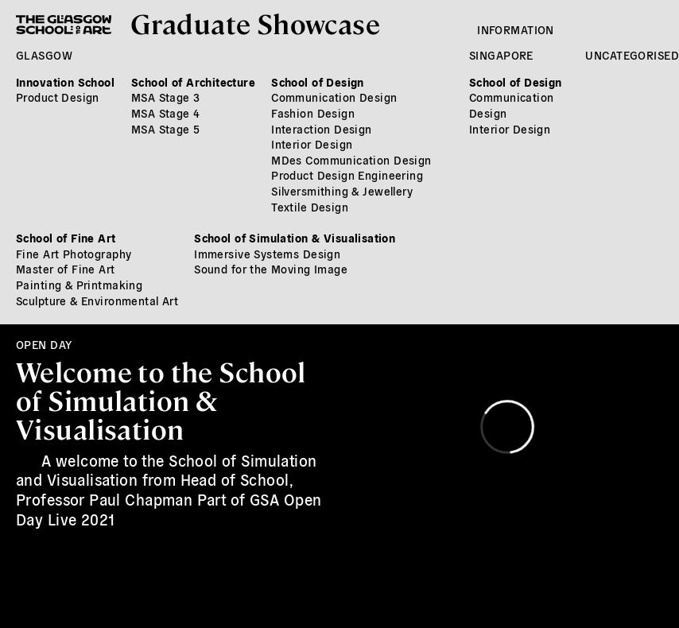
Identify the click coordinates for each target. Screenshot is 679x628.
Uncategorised (631, 55)
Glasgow (44, 55)
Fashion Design (313, 113)
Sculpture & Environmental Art (97, 300)
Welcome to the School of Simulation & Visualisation (161, 399)
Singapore (501, 55)
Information (515, 29)
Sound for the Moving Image (270, 269)
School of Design (317, 82)
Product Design (57, 97)
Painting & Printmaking (79, 284)
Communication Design (334, 97)
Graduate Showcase (255, 23)
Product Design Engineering (347, 175)
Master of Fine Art (65, 269)
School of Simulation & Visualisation (294, 238)
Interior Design (311, 144)
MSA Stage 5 (165, 129)
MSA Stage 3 (165, 97)
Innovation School (65, 82)
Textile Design (309, 207)
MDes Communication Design (351, 160)
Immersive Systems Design (267, 253)
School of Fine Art (66, 238)
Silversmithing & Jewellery (342, 191)
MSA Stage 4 (165, 113)
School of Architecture (193, 82)
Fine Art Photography (73, 253)
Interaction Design (321, 129)
